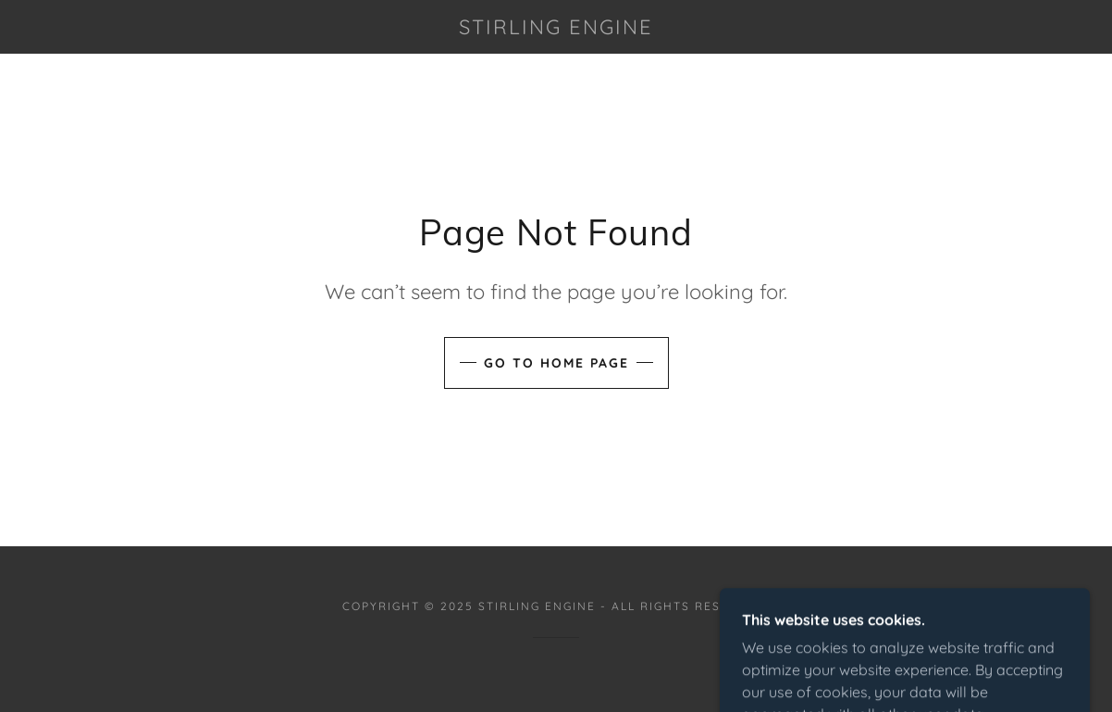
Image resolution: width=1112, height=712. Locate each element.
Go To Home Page (556, 363)
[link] (556, 28)
